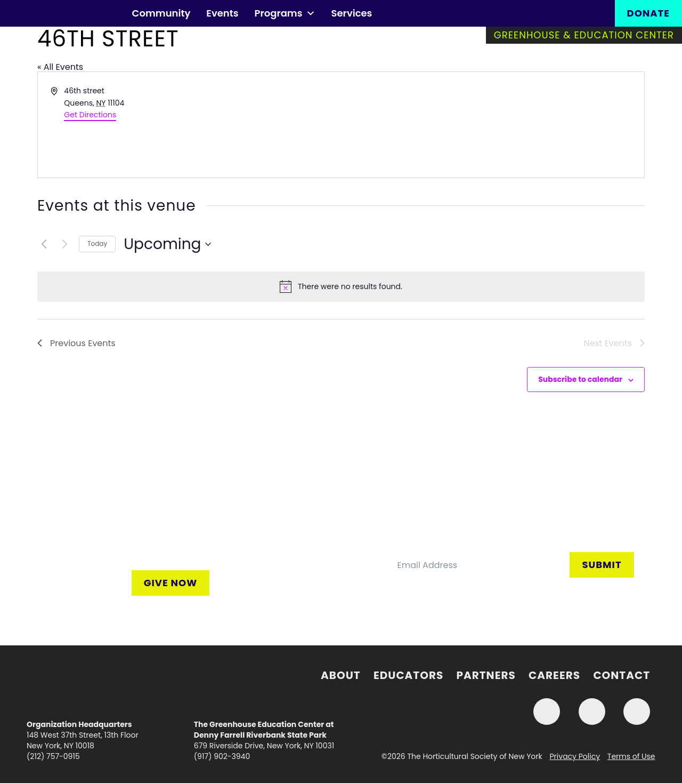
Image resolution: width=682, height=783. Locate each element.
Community (161, 13)
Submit (601, 564)
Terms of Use (631, 756)
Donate (648, 13)
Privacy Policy (575, 756)
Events (222, 13)
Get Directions (90, 114)
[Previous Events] (43, 244)
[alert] (341, 286)
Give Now (170, 582)
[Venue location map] (491, 125)
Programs (284, 13)
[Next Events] (64, 244)
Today (97, 243)
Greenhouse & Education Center (584, 35)
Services (351, 13)
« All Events (60, 67)
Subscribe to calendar (580, 379)
